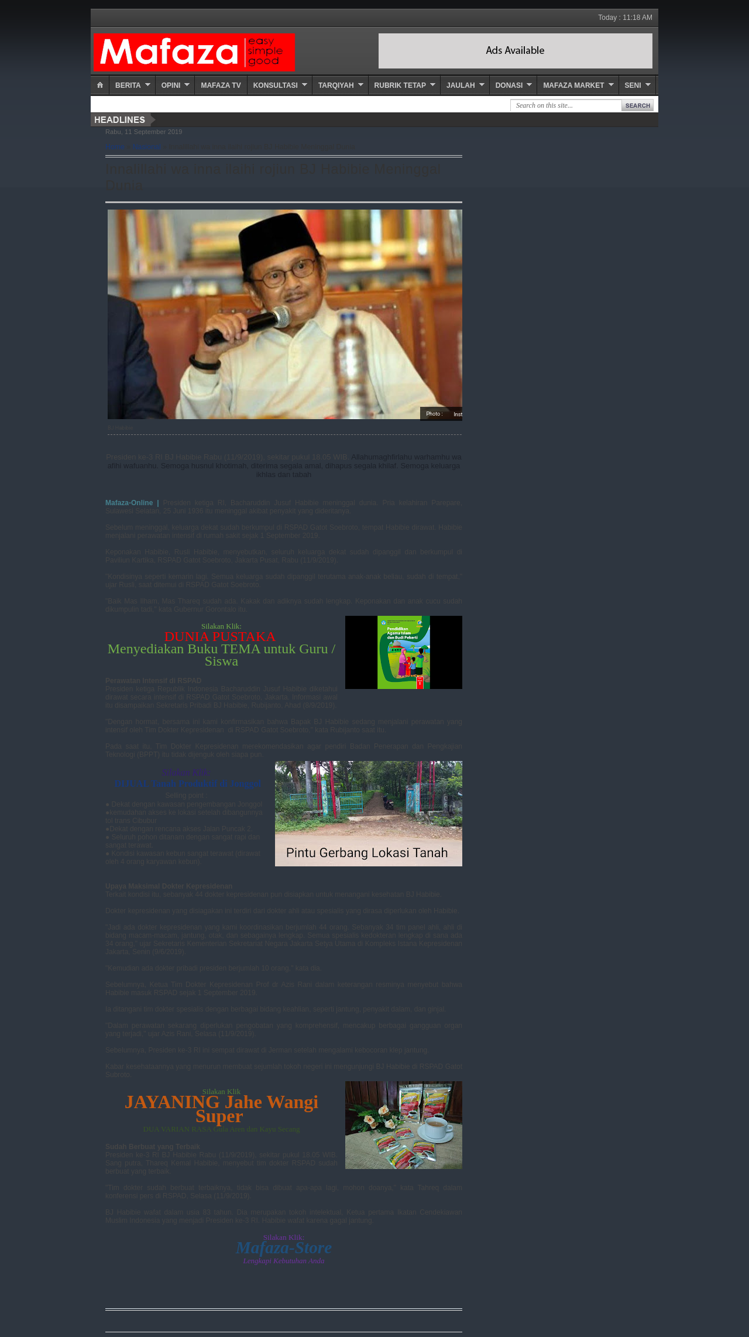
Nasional (147, 147)
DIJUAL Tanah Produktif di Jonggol (187, 784)
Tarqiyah (336, 85)
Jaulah (460, 85)
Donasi (509, 85)
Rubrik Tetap (400, 85)
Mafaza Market (573, 85)
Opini (171, 85)
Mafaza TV (220, 85)
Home (115, 147)
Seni (633, 85)
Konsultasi (275, 85)
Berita (128, 85)
